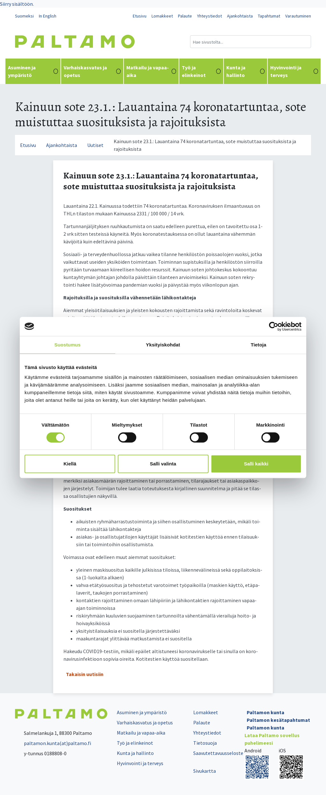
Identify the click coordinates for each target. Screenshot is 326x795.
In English (47, 16)
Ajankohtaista (240, 16)
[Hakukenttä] (250, 41)
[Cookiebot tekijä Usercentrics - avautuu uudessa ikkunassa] (273, 326)
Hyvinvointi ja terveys (294, 71)
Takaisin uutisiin (84, 674)
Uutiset (95, 145)
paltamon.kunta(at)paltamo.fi (53, 743)
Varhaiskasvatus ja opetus (92, 71)
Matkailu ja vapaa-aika (151, 71)
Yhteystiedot (209, 16)
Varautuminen (298, 16)
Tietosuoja (205, 743)
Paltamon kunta (265, 712)
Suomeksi (24, 16)
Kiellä (69, 463)
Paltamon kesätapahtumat (278, 720)
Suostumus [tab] (67, 344)
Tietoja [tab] (258, 344)
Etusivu (139, 16)
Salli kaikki (256, 463)
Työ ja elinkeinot (201, 71)
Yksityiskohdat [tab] (163, 344)
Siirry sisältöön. (17, 4)
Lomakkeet (162, 16)
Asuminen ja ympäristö (33, 71)
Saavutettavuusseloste (218, 753)
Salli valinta (163, 463)
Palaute (185, 16)
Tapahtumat (269, 16)
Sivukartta (204, 771)
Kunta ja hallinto (245, 71)
